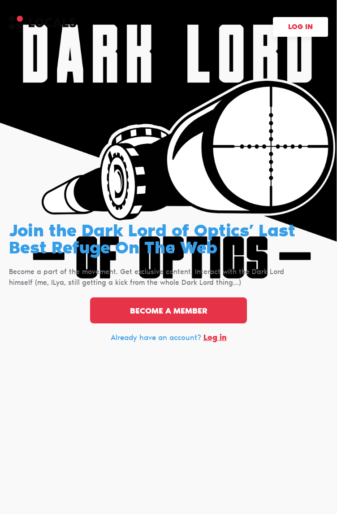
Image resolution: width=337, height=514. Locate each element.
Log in (300, 27)
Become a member (168, 312)
